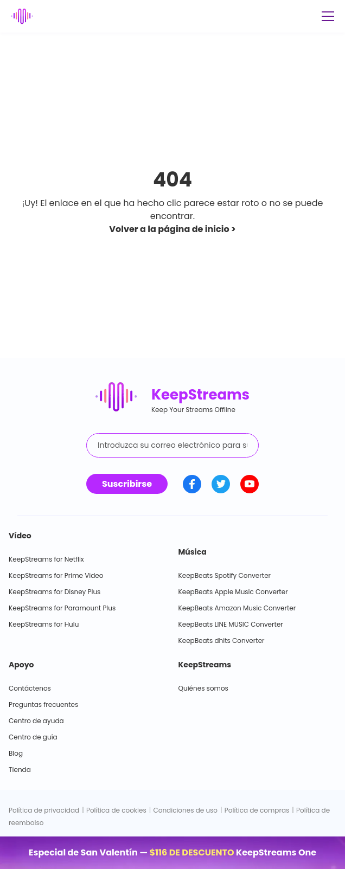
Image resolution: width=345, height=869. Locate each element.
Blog (16, 753)
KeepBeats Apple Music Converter (233, 591)
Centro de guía (33, 737)
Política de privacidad (44, 810)
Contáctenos (30, 688)
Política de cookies (116, 810)
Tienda (20, 769)
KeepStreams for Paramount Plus (62, 608)
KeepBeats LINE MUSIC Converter (230, 624)
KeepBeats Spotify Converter (224, 575)
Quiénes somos (203, 688)
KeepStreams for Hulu (44, 624)
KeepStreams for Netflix (46, 559)
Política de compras (257, 810)
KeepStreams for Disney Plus (54, 591)
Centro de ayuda (36, 720)
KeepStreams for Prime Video (56, 575)
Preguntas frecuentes (43, 704)
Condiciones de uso (185, 810)
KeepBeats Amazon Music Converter (237, 608)
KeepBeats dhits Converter (221, 640)
